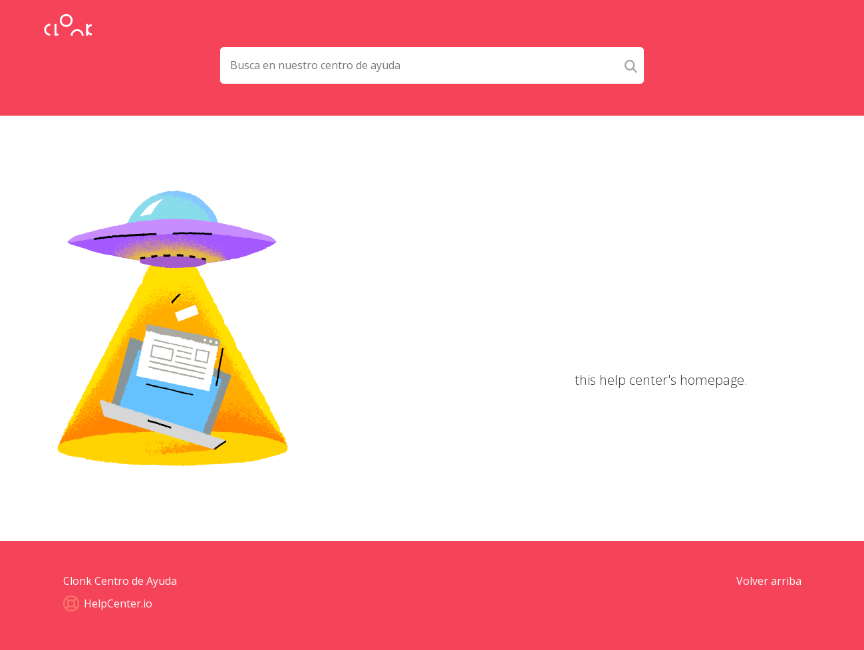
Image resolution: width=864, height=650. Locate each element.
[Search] (631, 65)
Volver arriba (768, 581)
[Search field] (419, 65)
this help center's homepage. (661, 380)
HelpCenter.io (107, 603)
